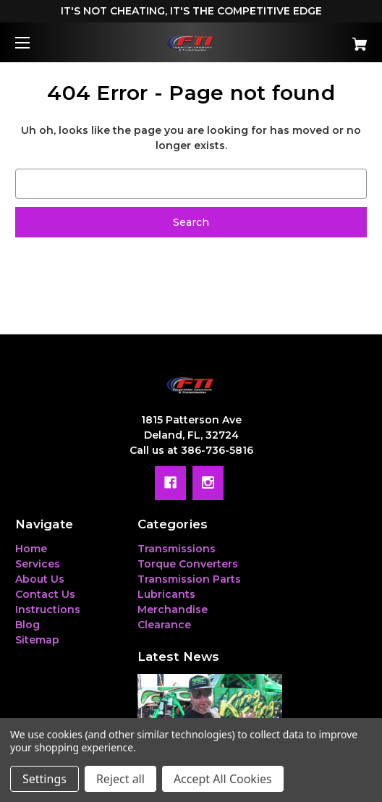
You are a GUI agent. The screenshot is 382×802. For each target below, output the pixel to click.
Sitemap (37, 639)
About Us (39, 579)
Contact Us (45, 594)
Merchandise (172, 609)
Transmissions (176, 548)
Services (37, 563)
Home (31, 548)
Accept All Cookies (223, 779)
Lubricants (166, 594)
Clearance (164, 624)
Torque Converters (187, 563)
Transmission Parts (189, 579)
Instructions (47, 609)
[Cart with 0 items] (332, 38)
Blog (27, 624)
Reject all (120, 779)
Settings (44, 779)
